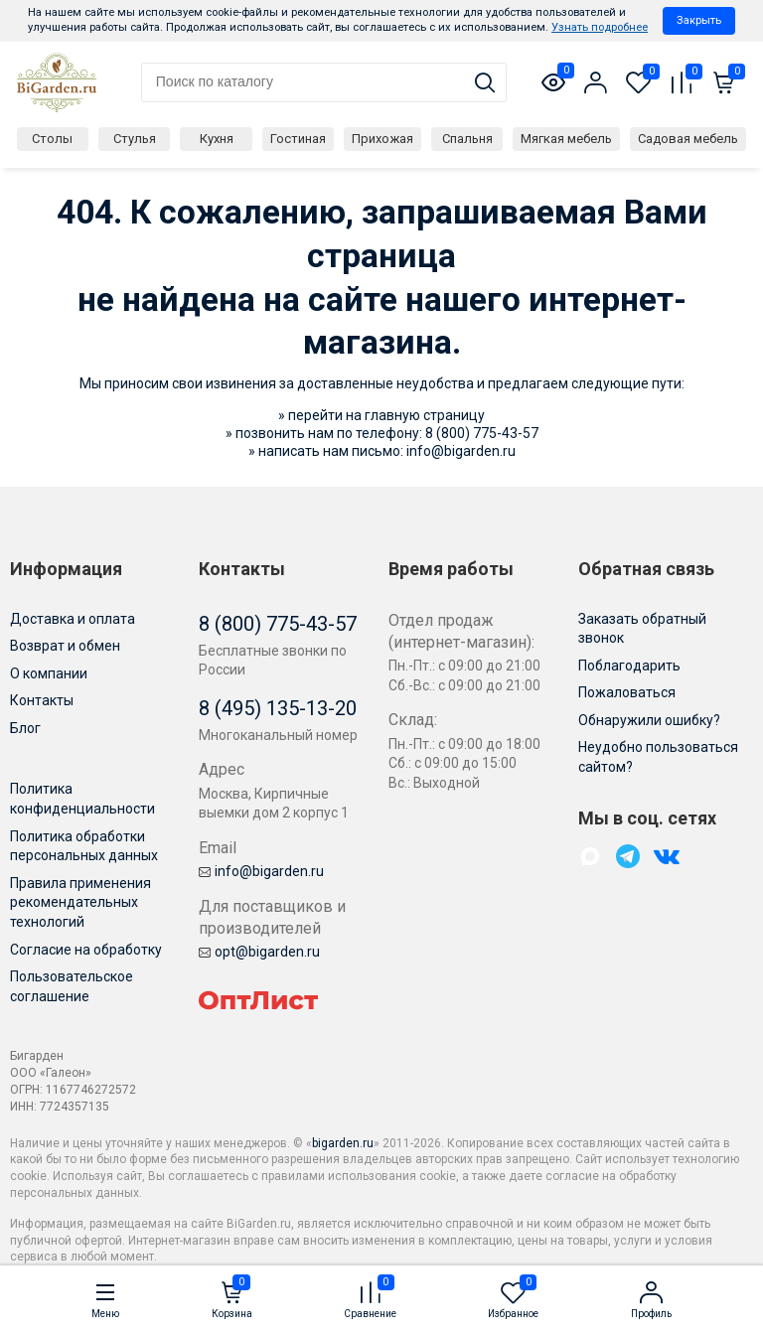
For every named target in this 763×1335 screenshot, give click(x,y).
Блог (25, 728)
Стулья (134, 138)
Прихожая (382, 138)
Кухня (216, 138)
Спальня (467, 138)
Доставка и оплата (72, 619)
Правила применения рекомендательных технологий (80, 902)
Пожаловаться (627, 692)
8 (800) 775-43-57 (481, 433)
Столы (52, 138)
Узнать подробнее (599, 27)
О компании (48, 673)
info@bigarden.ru (461, 451)
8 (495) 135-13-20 (278, 708)
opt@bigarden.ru (259, 952)
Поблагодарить (629, 665)
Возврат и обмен (65, 646)
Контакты (42, 700)
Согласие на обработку (86, 950)
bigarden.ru (343, 1143)
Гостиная (298, 138)
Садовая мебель (688, 138)
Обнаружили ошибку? (649, 720)
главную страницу (425, 415)
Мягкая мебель (566, 138)
